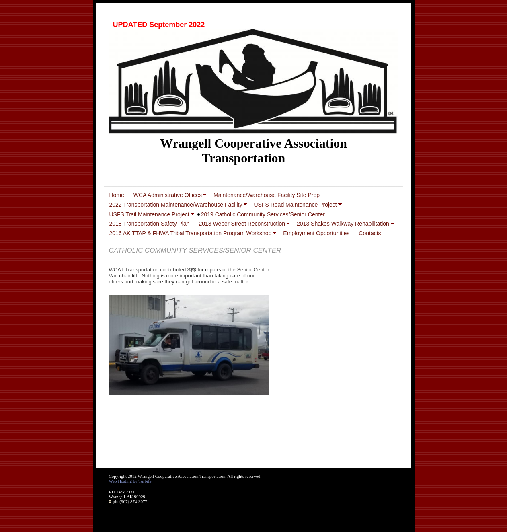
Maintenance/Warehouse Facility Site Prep (266, 195)
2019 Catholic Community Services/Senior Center (263, 214)
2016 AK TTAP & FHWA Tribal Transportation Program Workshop (190, 233)
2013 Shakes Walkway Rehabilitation (343, 223)
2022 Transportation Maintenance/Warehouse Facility (175, 204)
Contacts (370, 233)
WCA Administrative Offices (167, 195)
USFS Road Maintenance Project (295, 204)
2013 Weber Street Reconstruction (242, 223)
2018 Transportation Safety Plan (149, 223)
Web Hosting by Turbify (130, 481)
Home (116, 195)
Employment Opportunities (316, 233)
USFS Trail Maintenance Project (149, 214)
